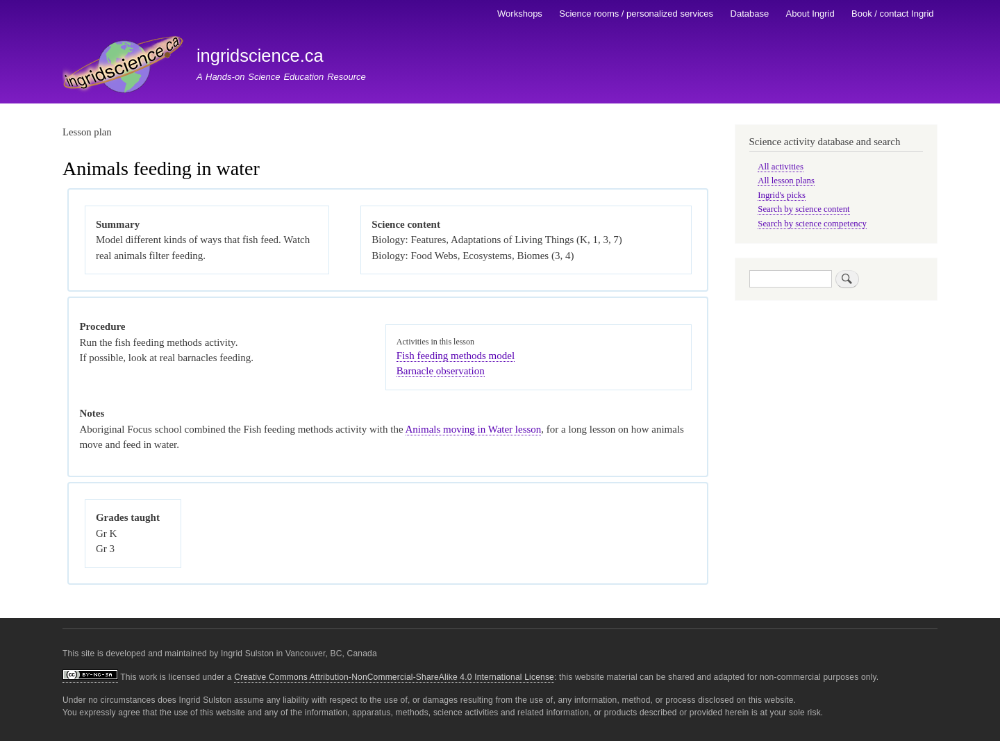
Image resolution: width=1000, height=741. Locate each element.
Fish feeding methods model (456, 355)
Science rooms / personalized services (636, 13)
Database (750, 13)
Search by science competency (812, 223)
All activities (780, 167)
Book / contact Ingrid (892, 13)
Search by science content (803, 209)
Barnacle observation (441, 370)
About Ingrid (810, 13)
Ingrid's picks (782, 195)
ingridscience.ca (260, 55)
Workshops (519, 13)
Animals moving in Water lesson (474, 429)
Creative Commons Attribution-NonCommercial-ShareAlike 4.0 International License (394, 677)
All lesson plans (786, 180)
